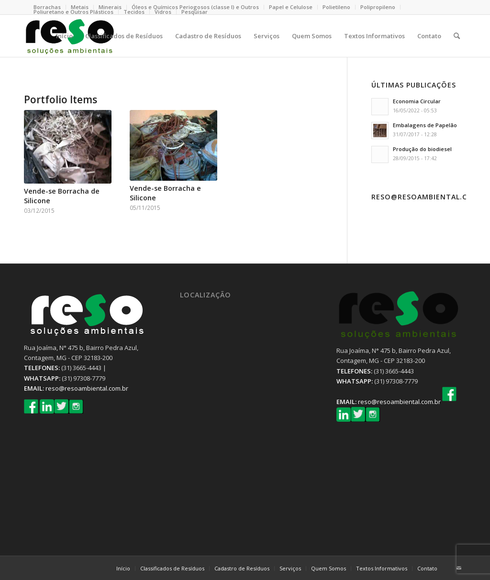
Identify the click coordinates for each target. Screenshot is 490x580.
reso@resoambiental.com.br (86, 388)
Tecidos (134, 11)
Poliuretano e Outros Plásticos (73, 11)
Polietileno (336, 7)
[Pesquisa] (456, 36)
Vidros (163, 11)
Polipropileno (377, 7)
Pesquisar (194, 11)
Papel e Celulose (290, 7)
